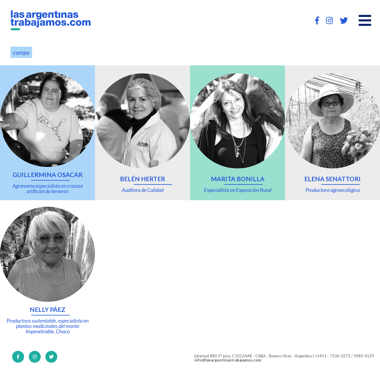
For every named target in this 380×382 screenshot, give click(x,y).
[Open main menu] (365, 20)
